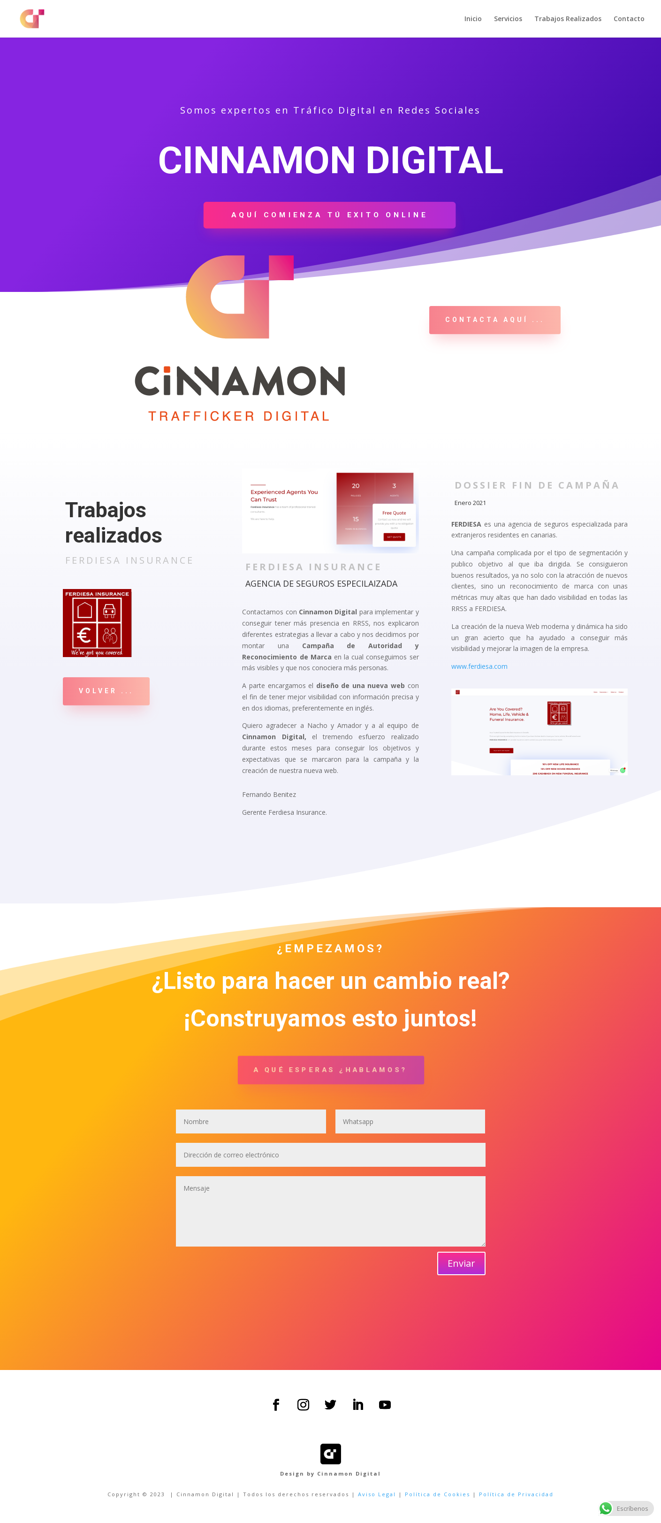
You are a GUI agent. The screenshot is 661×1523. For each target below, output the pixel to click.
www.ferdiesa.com (479, 666)
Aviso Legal (377, 1494)
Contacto (629, 19)
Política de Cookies (437, 1494)
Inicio (473, 19)
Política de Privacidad (516, 1494)
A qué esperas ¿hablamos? (330, 1069)
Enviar (461, 1263)
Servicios (508, 19)
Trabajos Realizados (567, 19)
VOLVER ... (106, 691)
